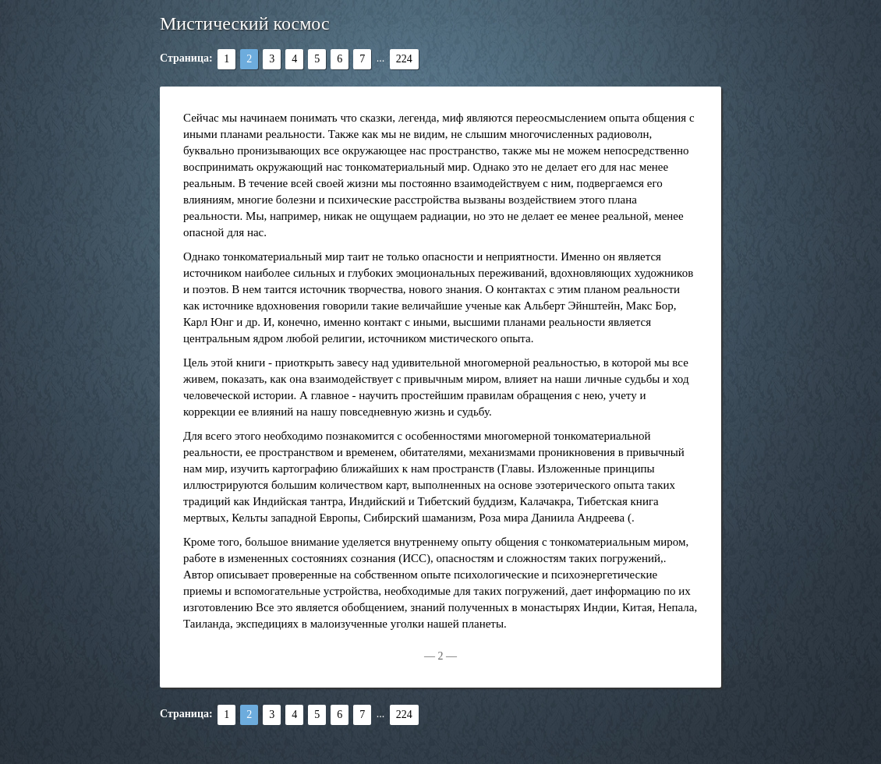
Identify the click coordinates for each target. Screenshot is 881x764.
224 (404, 59)
